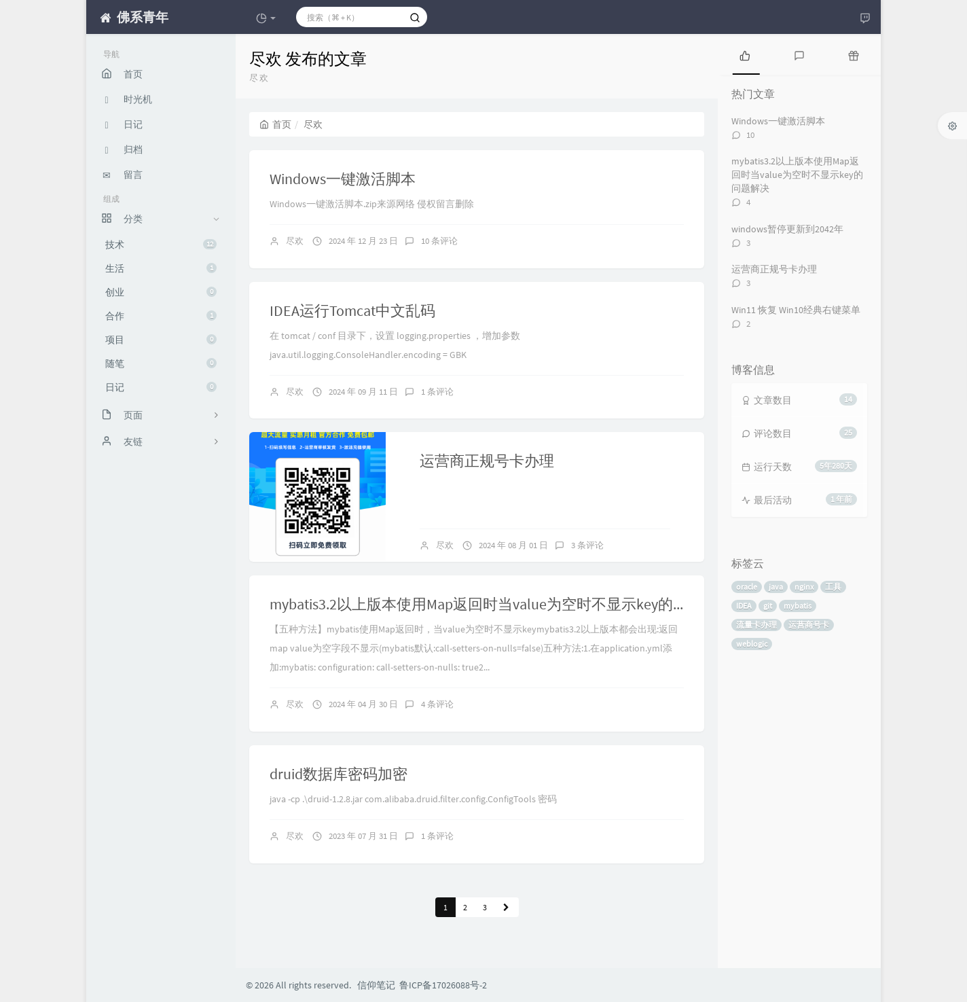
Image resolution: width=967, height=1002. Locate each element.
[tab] (745, 54)
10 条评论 (439, 241)
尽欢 (295, 241)
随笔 (161, 363)
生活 (161, 268)
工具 (833, 586)
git (767, 606)
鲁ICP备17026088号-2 (443, 985)
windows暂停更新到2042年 (787, 229)
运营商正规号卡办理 (487, 460)
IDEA (744, 606)
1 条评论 (437, 391)
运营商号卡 (808, 625)
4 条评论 (437, 704)
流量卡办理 (756, 625)
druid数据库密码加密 (338, 773)
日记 (161, 387)
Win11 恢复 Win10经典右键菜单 (795, 310)
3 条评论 (587, 545)
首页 (275, 124)
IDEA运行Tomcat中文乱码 (352, 310)
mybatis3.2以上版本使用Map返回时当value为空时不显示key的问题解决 (501, 603)
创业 (161, 292)
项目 (161, 340)
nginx (804, 586)
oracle (746, 586)
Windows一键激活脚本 (343, 178)
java (776, 586)
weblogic (751, 644)
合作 (161, 316)
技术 (161, 244)
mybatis (797, 606)
